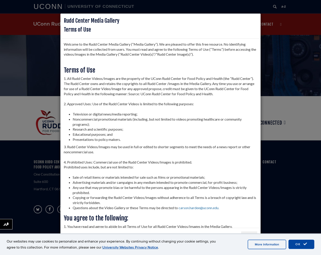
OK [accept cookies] (301, 244)
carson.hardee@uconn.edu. (199, 208)
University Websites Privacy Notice (130, 247)
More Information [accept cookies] (267, 244)
